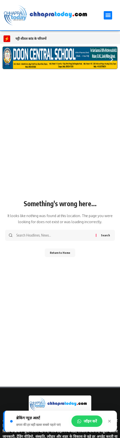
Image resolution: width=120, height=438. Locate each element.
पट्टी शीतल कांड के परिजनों (31, 39)
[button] (108, 15)
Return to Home (60, 252)
